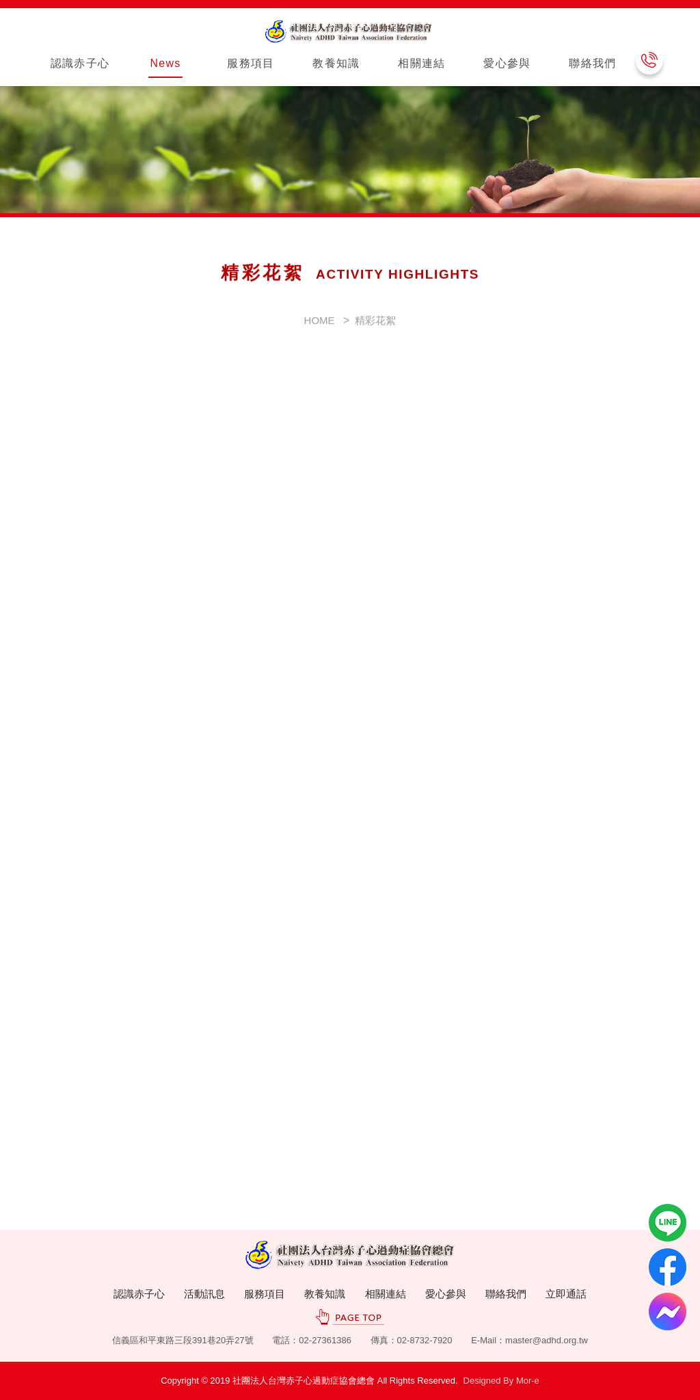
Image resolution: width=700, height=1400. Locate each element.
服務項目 (264, 1294)
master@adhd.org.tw (546, 1340)
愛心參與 (445, 1294)
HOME (319, 332)
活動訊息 (204, 1294)
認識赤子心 (139, 1294)
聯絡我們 (505, 1294)
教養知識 (324, 1294)
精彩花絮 (375, 332)
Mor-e (527, 1380)
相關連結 (385, 1294)
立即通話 (566, 1294)
